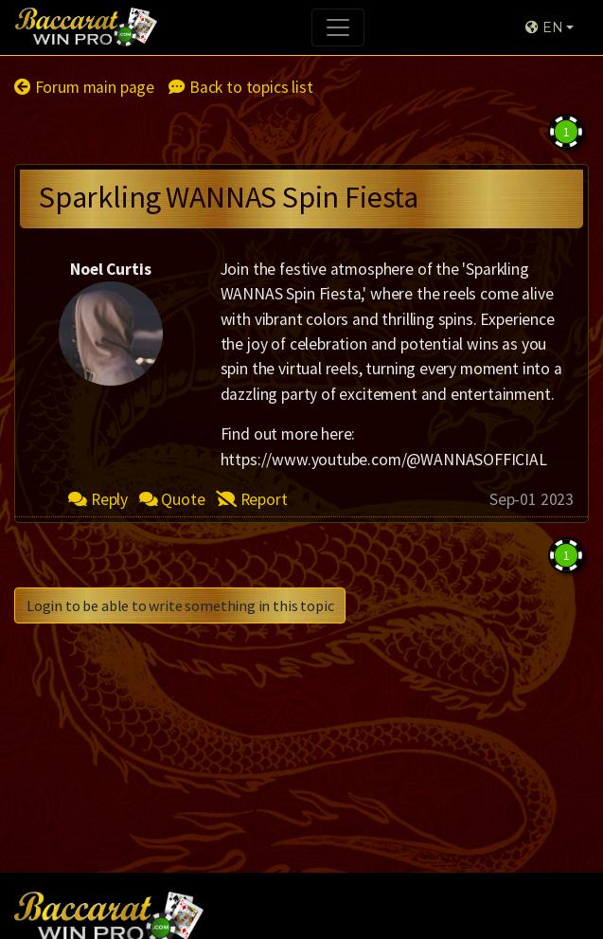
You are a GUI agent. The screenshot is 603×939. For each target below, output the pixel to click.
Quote (172, 499)
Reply (98, 499)
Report (252, 499)
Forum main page (84, 87)
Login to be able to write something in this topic (180, 605)
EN (543, 27)
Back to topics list (240, 87)
